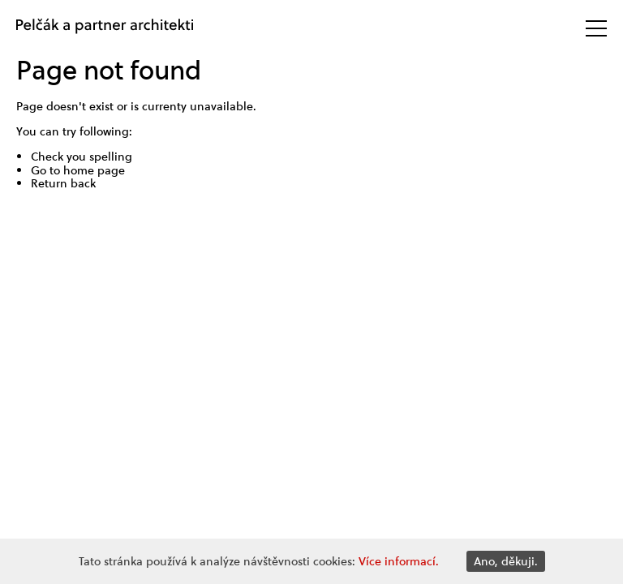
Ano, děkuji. (506, 561)
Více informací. (399, 561)
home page (94, 170)
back (83, 183)
